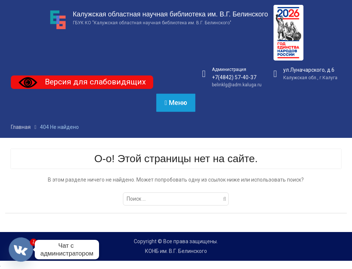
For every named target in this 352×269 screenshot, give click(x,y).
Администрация (229, 69)
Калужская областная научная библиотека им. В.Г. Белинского (170, 14)
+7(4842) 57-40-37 (234, 77)
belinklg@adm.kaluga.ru (237, 84)
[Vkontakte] (21, 249)
